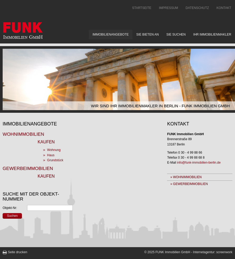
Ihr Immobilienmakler (212, 34)
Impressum (168, 8)
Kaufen (46, 142)
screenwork (224, 252)
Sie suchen (175, 34)
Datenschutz (197, 8)
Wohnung (54, 150)
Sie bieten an (147, 34)
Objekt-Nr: (10, 208)
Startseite (141, 8)
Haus (51, 155)
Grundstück (55, 160)
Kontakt (224, 8)
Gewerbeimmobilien (28, 168)
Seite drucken (17, 252)
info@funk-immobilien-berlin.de (199, 162)
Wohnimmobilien (23, 134)
